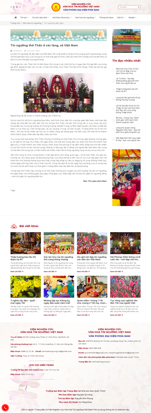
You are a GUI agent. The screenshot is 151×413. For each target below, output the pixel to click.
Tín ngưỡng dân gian (54, 23)
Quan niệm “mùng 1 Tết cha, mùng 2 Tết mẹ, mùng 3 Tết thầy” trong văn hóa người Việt (92, 304)
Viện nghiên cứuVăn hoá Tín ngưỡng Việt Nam (41, 331)
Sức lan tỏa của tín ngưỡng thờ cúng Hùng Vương (58, 258)
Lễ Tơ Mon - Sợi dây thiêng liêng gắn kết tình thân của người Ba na (127, 81)
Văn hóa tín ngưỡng (32, 23)
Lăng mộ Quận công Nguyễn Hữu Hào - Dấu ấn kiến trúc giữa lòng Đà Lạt (128, 130)
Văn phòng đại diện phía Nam (109, 336)
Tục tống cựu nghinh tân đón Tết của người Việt (123, 301)
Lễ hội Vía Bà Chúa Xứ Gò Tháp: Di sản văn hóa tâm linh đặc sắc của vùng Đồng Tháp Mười (128, 109)
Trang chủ (15, 23)
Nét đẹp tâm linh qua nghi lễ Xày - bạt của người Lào (128, 139)
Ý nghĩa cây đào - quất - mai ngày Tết (23, 301)
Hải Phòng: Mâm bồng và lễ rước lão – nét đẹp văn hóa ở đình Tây (125, 259)
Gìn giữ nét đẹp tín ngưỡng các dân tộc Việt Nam (91, 258)
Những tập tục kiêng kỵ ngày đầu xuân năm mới (57, 301)
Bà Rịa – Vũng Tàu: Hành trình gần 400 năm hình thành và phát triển (127, 120)
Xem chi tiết (16, 271)
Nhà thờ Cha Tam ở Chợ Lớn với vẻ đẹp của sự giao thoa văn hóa (127, 71)
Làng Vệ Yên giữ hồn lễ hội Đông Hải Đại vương (128, 99)
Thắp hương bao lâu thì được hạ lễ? (23, 258)
